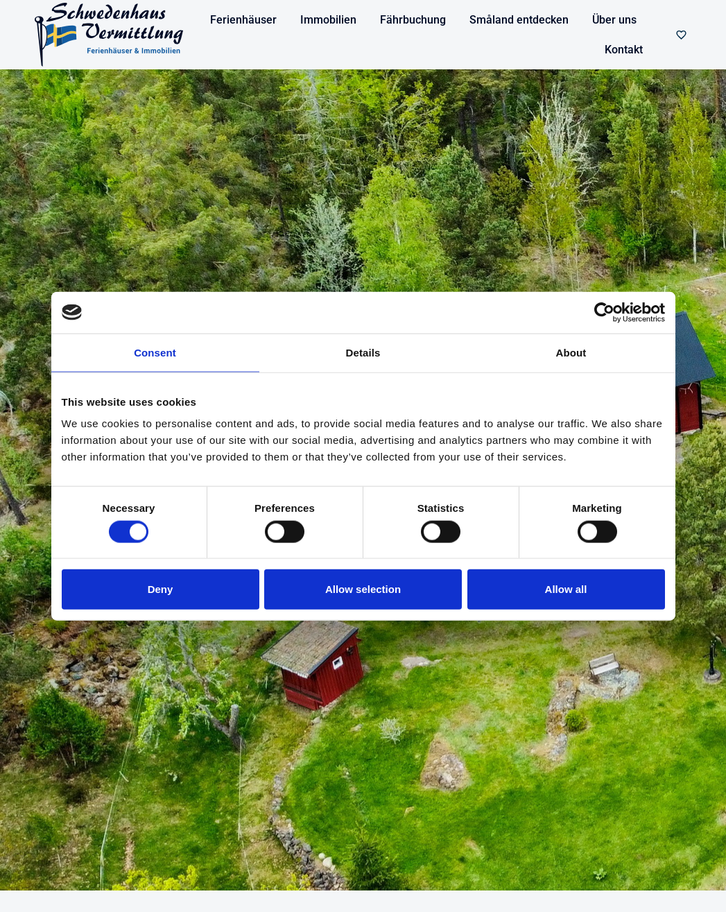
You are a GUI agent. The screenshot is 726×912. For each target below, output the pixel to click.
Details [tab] (363, 352)
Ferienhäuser (243, 19)
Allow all (566, 589)
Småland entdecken (519, 19)
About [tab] (571, 352)
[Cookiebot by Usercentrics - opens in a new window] (604, 312)
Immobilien (328, 19)
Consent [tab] (155, 352)
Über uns (614, 19)
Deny (160, 589)
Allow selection (363, 589)
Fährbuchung (413, 19)
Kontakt (624, 49)
